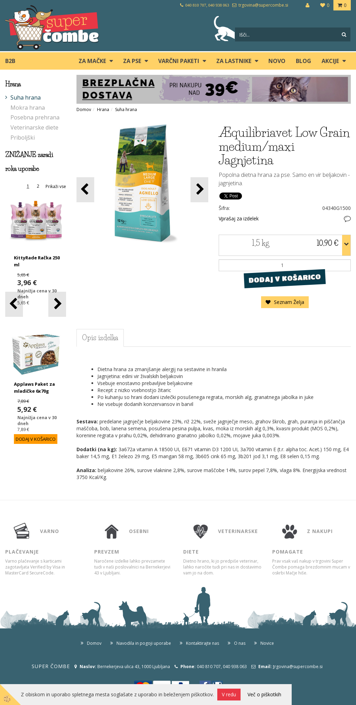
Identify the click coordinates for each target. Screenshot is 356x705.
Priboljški (22, 137)
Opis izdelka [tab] (100, 338)
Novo (276, 61)
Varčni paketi (178, 61)
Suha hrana (25, 97)
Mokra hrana (27, 107)
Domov (83, 109)
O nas (239, 643)
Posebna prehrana (34, 117)
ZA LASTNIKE (233, 61)
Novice (267, 643)
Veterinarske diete (34, 127)
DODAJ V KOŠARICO (285, 278)
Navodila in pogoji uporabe (143, 643)
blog (303, 61)
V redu (229, 694)
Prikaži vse (56, 186)
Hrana (103, 109)
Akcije (330, 61)
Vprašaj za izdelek (239, 218)
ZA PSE (132, 61)
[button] (57, 304)
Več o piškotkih (264, 694)
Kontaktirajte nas (202, 643)
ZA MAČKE (92, 61)
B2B (10, 61)
